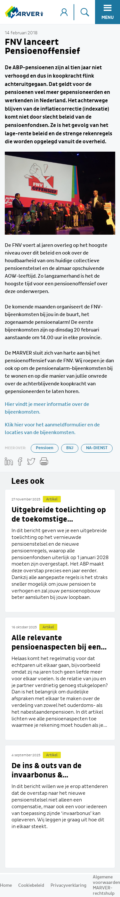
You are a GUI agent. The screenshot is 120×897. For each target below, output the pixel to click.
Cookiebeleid (31, 885)
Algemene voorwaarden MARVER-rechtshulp (106, 885)
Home (6, 885)
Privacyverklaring (68, 885)
